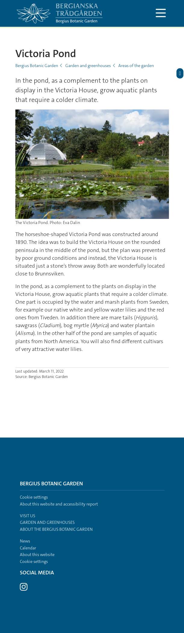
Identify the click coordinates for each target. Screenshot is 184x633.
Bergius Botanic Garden (36, 65)
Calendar (28, 548)
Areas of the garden (136, 65)
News (25, 541)
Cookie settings (34, 497)
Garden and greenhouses (88, 65)
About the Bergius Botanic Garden (56, 529)
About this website (37, 554)
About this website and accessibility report (59, 504)
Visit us (27, 515)
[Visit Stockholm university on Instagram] (23, 588)
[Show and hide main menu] (161, 13)
